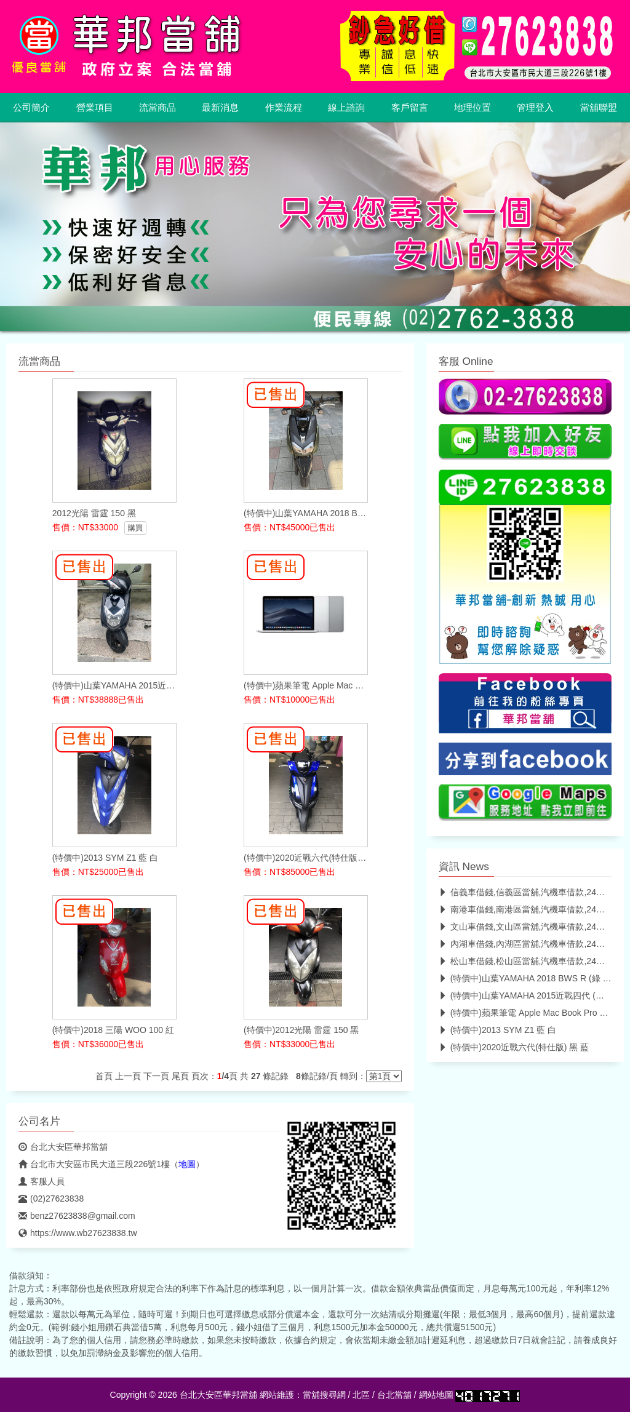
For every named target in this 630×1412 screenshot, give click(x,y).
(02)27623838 (51, 1198)
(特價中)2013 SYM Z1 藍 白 (498, 1030)
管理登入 (535, 108)
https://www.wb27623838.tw (77, 1233)
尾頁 (180, 1076)
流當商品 (157, 108)
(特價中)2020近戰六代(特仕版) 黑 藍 (514, 1047)
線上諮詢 (346, 108)
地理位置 (472, 108)
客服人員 (41, 1181)
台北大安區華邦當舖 (63, 1147)
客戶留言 (409, 108)
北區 (361, 1395)
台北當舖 (394, 1395)
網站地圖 (436, 1395)
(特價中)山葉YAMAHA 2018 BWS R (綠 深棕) (531, 978)
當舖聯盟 (598, 108)
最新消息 (220, 108)
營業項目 (94, 108)
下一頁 (156, 1076)
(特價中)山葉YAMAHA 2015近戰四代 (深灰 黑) (533, 995)
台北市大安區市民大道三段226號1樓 (94, 1164)
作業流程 (283, 108)
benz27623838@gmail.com (76, 1216)
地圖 (187, 1164)
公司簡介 (31, 108)
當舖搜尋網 (324, 1395)
